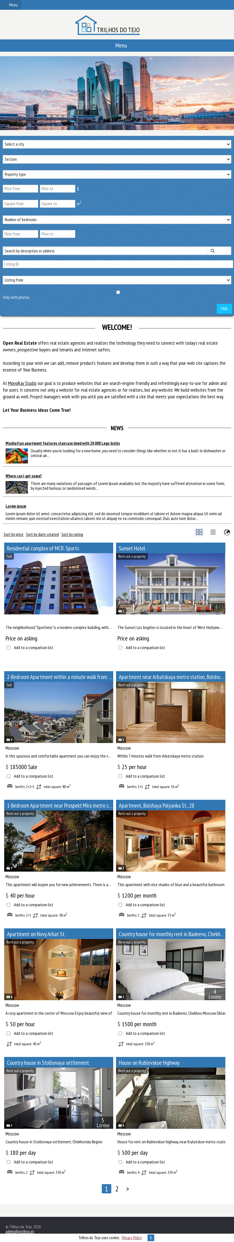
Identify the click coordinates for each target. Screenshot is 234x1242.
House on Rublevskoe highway (149, 1062)
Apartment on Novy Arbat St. (36, 934)
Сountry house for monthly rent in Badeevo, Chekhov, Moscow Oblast (172, 934)
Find (224, 308)
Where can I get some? (24, 476)
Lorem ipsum (16, 506)
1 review (214, 996)
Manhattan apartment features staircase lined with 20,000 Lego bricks (63, 443)
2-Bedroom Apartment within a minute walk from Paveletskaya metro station (60, 677)
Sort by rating (72, 534)
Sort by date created (42, 534)
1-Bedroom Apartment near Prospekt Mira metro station (60, 805)
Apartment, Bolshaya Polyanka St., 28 (156, 805)
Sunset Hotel (132, 548)
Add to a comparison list (33, 647)
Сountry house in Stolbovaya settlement (48, 1062)
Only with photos (16, 297)
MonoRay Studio (22, 383)
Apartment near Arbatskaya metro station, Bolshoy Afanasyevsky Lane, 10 (172, 677)
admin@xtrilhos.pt (20, 1231)
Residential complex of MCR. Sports (43, 548)
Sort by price (13, 534)
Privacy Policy (132, 1237)
